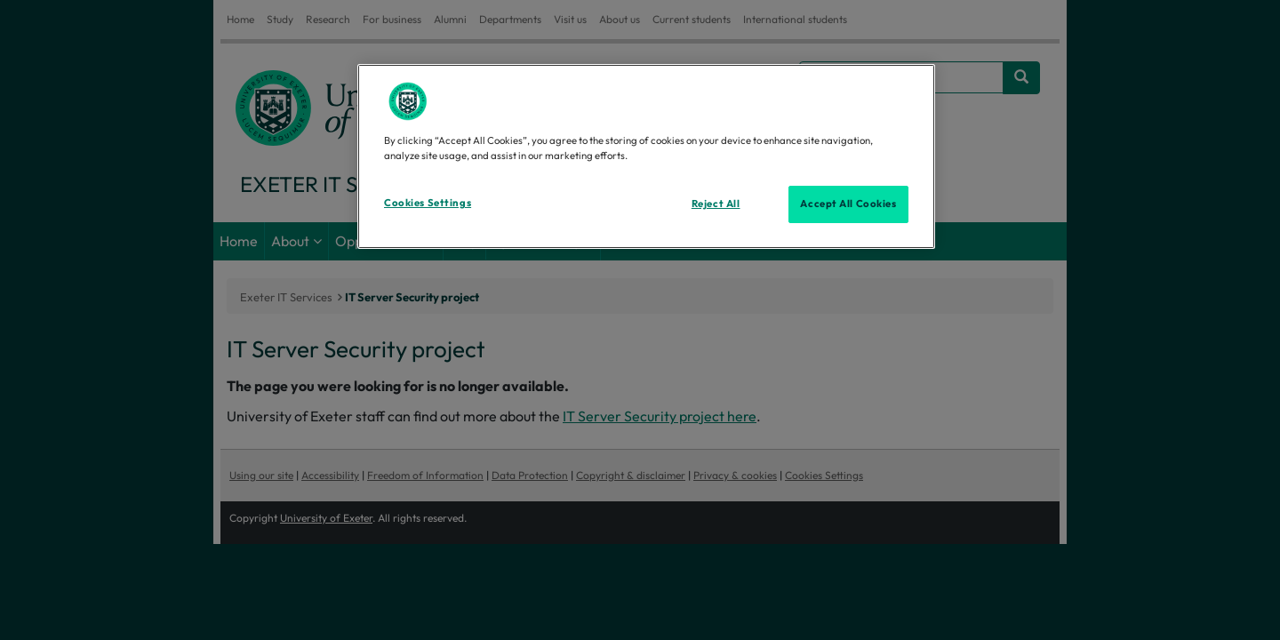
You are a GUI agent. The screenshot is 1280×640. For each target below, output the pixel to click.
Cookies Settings (427, 202)
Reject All (716, 203)
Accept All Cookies (848, 203)
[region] (646, 156)
